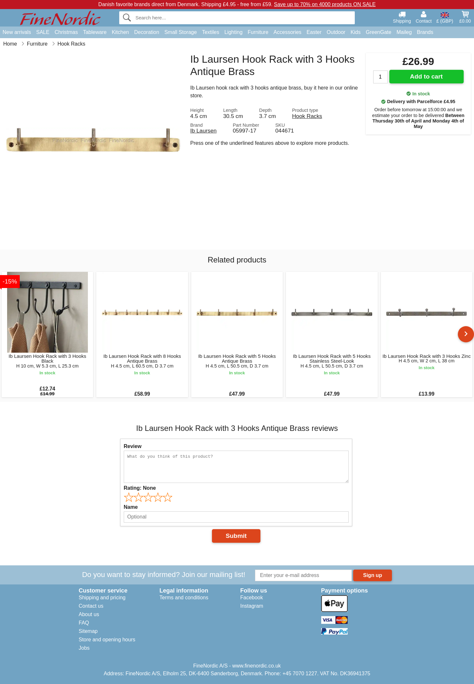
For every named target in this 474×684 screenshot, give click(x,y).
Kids (356, 32)
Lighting (234, 32)
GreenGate (378, 32)
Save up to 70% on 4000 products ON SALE (325, 4)
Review (133, 446)
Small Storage (180, 32)
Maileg (404, 32)
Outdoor (336, 32)
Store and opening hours (107, 639)
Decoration (146, 32)
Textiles (210, 32)
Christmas (66, 32)
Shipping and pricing (102, 597)
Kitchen (120, 32)
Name (131, 507)
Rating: (140, 488)
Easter (314, 32)
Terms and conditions (184, 597)
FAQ (84, 622)
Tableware (95, 32)
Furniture (258, 32)
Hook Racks (307, 116)
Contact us (91, 606)
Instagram (251, 606)
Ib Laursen (203, 130)
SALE (42, 32)
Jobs (84, 648)
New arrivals (17, 32)
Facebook (251, 597)
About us (89, 614)
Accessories (287, 32)
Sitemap (88, 631)
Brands (425, 32)
